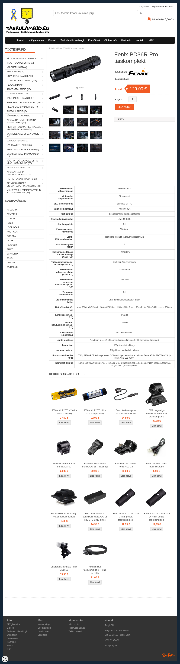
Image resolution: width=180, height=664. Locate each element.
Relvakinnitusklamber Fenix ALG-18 (126, 465)
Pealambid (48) (15, 85)
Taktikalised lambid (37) (20, 98)
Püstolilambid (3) (17, 111)
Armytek (12, 214)
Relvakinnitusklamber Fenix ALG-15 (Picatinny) (95, 465)
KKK (151, 40)
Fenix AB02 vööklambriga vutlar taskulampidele (64, 515)
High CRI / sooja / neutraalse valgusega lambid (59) (24, 128)
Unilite (11, 262)
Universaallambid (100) (20, 76)
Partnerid (126, 40)
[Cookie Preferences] (5, 659)
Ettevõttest (94, 40)
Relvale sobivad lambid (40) (22, 107)
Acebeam (12, 210)
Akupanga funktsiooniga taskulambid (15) (21, 121)
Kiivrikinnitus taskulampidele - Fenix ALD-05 (94, 569)
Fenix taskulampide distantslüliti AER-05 (126, 412)
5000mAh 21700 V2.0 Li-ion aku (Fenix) (64, 412)
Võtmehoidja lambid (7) (20, 115)
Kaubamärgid (44, 624)
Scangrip (12, 254)
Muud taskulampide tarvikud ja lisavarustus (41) (24, 191)
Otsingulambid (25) (17, 93)
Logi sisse (144, 6)
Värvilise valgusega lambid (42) (23, 135)
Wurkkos (12, 267)
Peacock (12, 245)
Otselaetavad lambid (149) (22, 80)
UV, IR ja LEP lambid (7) (19, 145)
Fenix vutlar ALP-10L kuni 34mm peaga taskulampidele (126, 516)
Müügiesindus (36, 40)
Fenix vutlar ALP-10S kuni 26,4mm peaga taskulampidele (156, 516)
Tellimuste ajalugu (77, 628)
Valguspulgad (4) (17, 67)
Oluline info (110, 40)
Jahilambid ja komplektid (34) (24, 102)
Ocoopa (11, 236)
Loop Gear (13, 227)
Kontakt (140, 40)
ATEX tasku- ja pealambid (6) (23, 149)
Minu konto (74, 624)
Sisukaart (42, 635)
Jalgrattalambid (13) (19, 89)
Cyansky (12, 218)
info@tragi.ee (111, 645)
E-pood (52, 40)
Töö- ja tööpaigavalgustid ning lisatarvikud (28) (22, 162)
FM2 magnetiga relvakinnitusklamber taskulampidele (156, 413)
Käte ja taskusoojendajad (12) (25, 58)
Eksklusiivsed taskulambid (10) (23, 155)
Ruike (10, 249)
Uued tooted (43, 631)
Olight (11, 240)
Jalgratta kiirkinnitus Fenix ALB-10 (64, 568)
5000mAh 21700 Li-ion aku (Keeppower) (95, 412)
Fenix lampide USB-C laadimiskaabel (157, 465)
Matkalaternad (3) (17, 140)
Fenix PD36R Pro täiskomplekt (70, 48)
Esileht (52, 48)
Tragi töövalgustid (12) (20, 63)
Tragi (10, 258)
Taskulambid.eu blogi (72, 40)
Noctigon (12, 232)
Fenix (10, 223)
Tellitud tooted (75, 631)
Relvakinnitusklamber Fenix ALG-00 (64, 465)
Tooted (20, 40)
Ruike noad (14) (15, 71)
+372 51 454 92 (112, 640)
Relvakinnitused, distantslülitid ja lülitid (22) (24, 184)
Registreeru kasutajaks (162, 6)
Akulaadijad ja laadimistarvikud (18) (19, 173)
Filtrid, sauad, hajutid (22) (22, 179)
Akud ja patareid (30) (18, 167)
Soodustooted (44, 628)
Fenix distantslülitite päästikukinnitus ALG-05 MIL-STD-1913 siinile (95, 516)
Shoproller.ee (168, 655)
